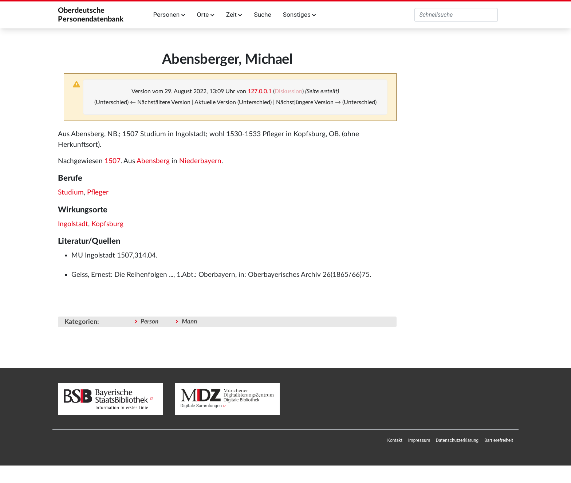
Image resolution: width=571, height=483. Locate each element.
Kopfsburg (107, 224)
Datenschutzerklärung (457, 440)
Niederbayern (200, 161)
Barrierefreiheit (498, 440)
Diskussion (288, 91)
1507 (113, 161)
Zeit (234, 14)
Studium (71, 192)
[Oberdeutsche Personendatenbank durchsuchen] (456, 15)
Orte (205, 14)
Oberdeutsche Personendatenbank (90, 15)
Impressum (419, 440)
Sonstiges (299, 14)
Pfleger (98, 192)
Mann (189, 321)
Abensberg (153, 161)
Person (149, 321)
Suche (262, 14)
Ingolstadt (73, 224)
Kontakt (394, 440)
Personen (169, 14)
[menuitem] (394, 440)
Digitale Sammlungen (201, 405)
